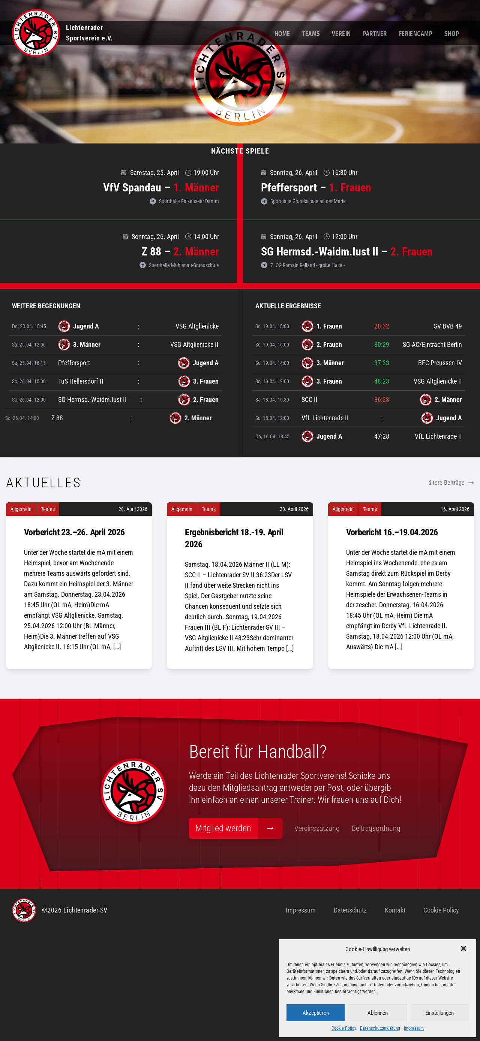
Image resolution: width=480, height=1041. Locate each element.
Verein (341, 34)
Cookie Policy (344, 1028)
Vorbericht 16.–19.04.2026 (392, 642)
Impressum (414, 1028)
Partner (375, 34)
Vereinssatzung (211, 954)
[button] (464, 949)
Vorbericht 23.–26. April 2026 (74, 642)
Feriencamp (416, 34)
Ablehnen (378, 1013)
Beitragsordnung (270, 954)
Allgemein (21, 619)
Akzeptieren (316, 1013)
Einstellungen (439, 1013)
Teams (311, 34)
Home (282, 34)
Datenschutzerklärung (380, 1028)
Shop (451, 34)
